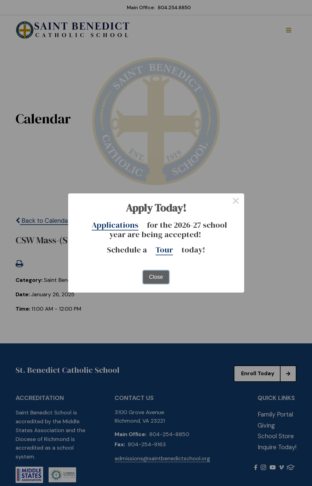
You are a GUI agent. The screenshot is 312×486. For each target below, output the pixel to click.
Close (156, 277)
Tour (164, 249)
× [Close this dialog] (236, 201)
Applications (115, 224)
